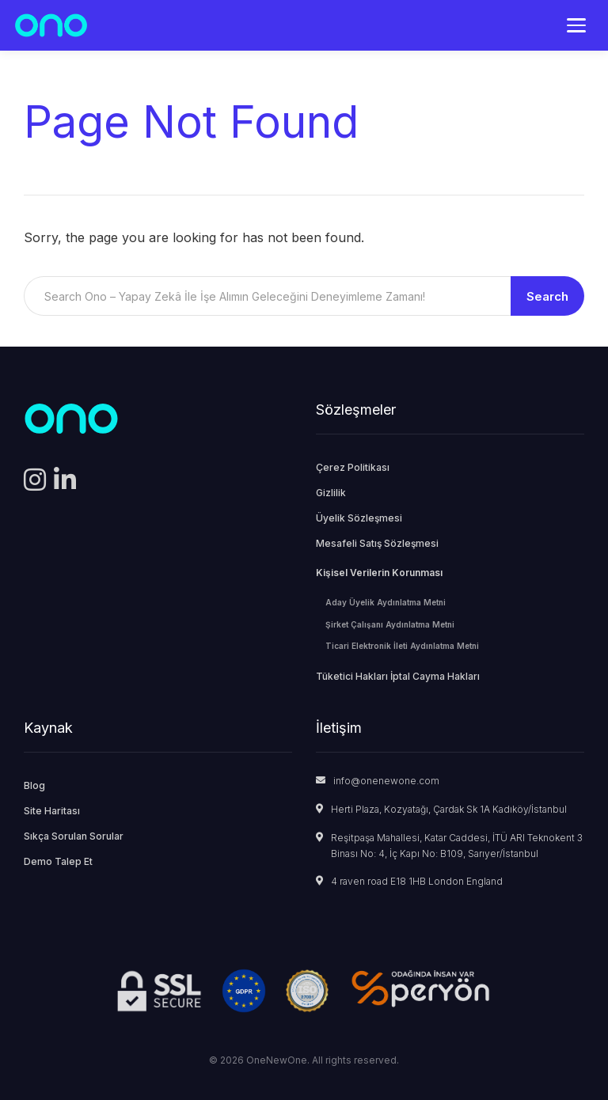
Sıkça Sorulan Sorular (74, 836)
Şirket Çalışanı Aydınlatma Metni (389, 624)
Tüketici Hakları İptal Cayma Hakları (398, 676)
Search (547, 296)
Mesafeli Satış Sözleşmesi (377, 543)
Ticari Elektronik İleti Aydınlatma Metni (402, 646)
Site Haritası (52, 811)
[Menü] (576, 25)
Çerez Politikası (353, 467)
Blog (34, 785)
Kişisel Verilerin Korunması (379, 572)
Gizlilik (331, 493)
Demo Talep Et (58, 861)
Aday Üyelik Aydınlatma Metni (385, 602)
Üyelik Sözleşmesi (359, 518)
